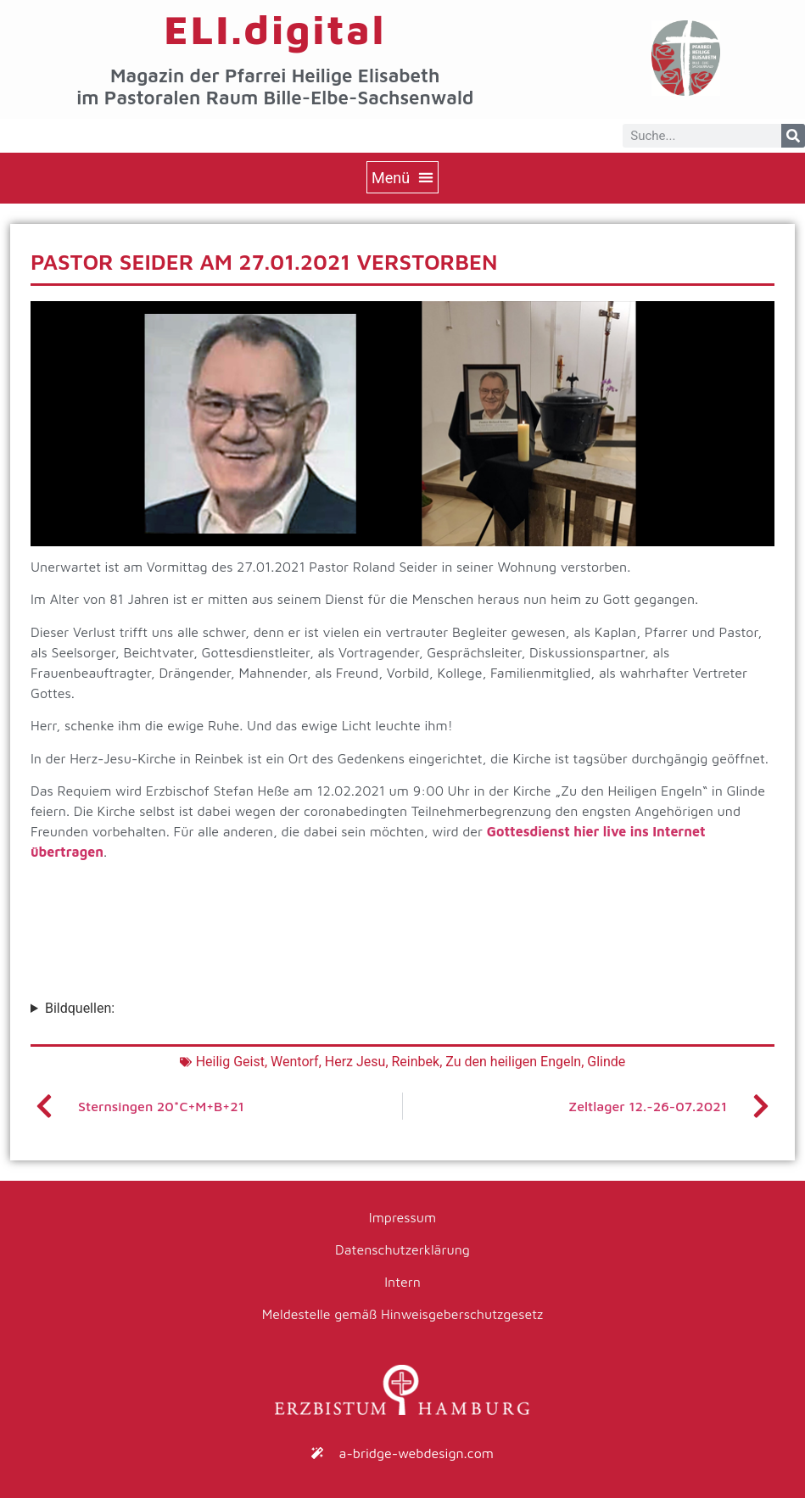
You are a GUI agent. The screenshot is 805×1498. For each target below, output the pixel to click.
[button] (402, 177)
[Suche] (793, 136)
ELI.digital (275, 29)
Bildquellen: (80, 1008)
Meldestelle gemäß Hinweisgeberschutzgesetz (403, 1314)
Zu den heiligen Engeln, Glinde (535, 1062)
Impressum (402, 1217)
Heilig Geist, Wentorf (257, 1062)
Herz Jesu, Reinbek (382, 1062)
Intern (402, 1281)
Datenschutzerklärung (402, 1249)
